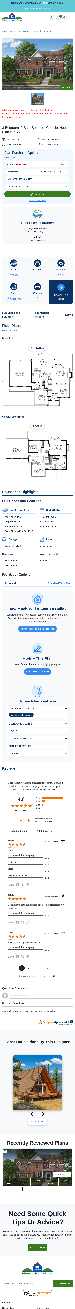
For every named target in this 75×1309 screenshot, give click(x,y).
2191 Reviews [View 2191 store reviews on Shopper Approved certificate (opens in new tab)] (25, 810)
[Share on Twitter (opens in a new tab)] (22, 885)
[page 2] (28, 968)
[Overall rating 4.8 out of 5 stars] (21, 806)
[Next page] (53, 968)
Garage (13, 753)
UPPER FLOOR (55, 1189)
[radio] (51, 798)
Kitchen (14, 731)
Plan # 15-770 (62, 1174)
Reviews (68, 314)
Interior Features (20, 738)
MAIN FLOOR (34, 1189)
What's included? (10, 330)
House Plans (8, 31)
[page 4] (41, 968)
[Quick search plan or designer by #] (28, 1283)
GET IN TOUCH (37, 1247)
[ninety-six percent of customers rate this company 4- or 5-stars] (37, 820)
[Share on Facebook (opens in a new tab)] (17, 885)
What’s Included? (37, 200)
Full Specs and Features (11, 314)
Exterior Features (20, 746)
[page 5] (47, 968)
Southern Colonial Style (26, 31)
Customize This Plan (37, 671)
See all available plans (37, 8)
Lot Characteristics (21, 708)
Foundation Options (42, 314)
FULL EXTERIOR (12, 1189)
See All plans (38, 1121)
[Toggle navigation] (71, 17)
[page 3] (35, 968)
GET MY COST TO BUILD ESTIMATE (37, 629)
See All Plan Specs (61, 292)
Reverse (66, 87)
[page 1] (22, 968)
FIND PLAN (63, 1283)
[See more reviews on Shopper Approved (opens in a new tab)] (27, 885)
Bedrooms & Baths (20, 723)
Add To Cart (37, 194)
